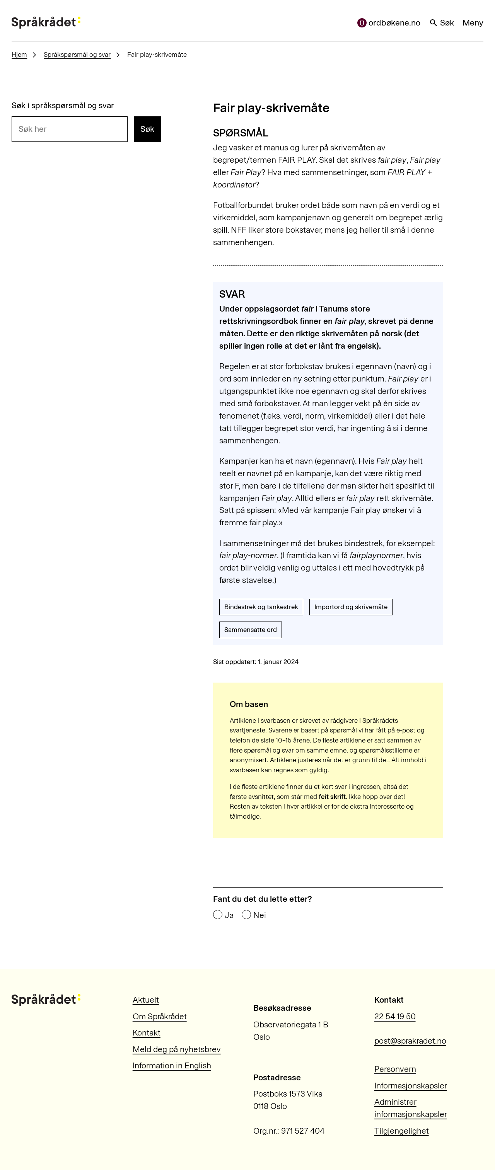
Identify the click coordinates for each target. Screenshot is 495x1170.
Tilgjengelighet (401, 1131)
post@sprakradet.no (410, 1041)
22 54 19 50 (395, 1016)
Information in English (172, 1065)
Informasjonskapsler (410, 1085)
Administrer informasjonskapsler (410, 1108)
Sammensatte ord (250, 630)
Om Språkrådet (160, 1016)
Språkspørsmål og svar (77, 54)
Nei (259, 915)
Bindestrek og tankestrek (261, 607)
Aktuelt (146, 1000)
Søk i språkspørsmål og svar (63, 105)
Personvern (395, 1069)
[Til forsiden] (46, 23)
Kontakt (146, 1032)
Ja (229, 915)
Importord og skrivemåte (350, 607)
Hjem (19, 54)
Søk (441, 22)
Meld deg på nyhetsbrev (177, 1049)
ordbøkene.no (389, 22)
